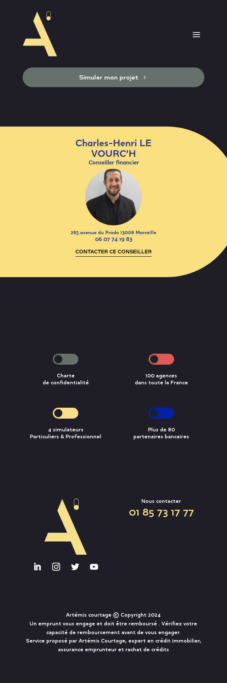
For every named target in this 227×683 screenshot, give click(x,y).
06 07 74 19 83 (113, 239)
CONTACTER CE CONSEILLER (113, 251)
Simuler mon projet (108, 77)
